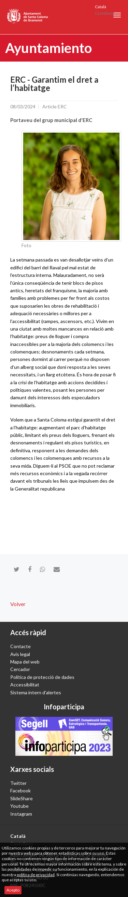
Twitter (18, 783)
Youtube (19, 806)
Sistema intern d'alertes (35, 692)
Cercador (20, 669)
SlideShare (21, 798)
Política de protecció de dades (42, 677)
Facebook (20, 790)
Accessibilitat (24, 684)
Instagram (21, 814)
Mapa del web (25, 662)
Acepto (12, 890)
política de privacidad (36, 874)
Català (100, 6)
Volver (18, 604)
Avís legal (20, 654)
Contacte (20, 646)
